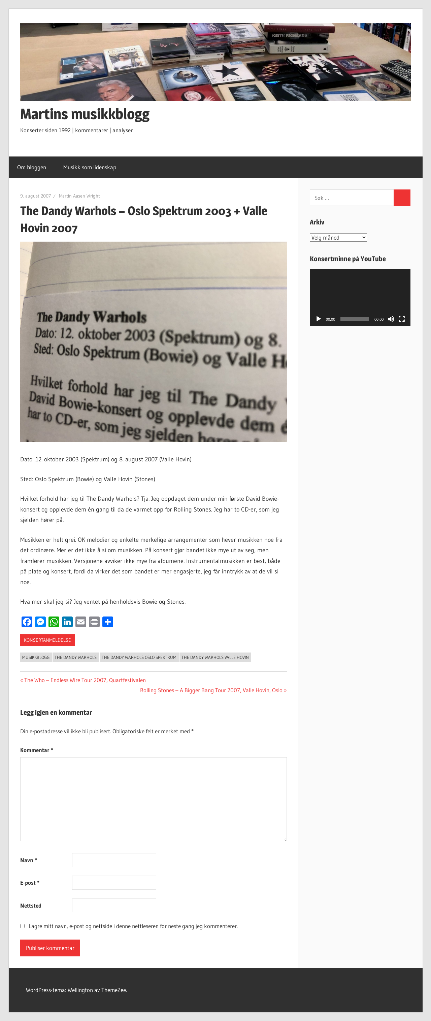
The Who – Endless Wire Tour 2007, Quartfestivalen (85, 679)
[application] (360, 297)
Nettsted (30, 905)
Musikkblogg (35, 657)
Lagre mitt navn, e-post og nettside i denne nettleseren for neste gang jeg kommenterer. (133, 925)
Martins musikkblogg (85, 114)
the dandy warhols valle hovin (215, 657)
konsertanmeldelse (47, 640)
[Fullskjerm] (401, 319)
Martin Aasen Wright (79, 196)
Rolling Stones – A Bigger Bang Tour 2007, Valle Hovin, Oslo (211, 690)
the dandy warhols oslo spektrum (139, 657)
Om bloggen (31, 167)
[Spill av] (318, 319)
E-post (29, 882)
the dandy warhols (76, 657)
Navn (28, 860)
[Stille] (391, 319)
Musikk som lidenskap (93, 167)
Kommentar (36, 749)
